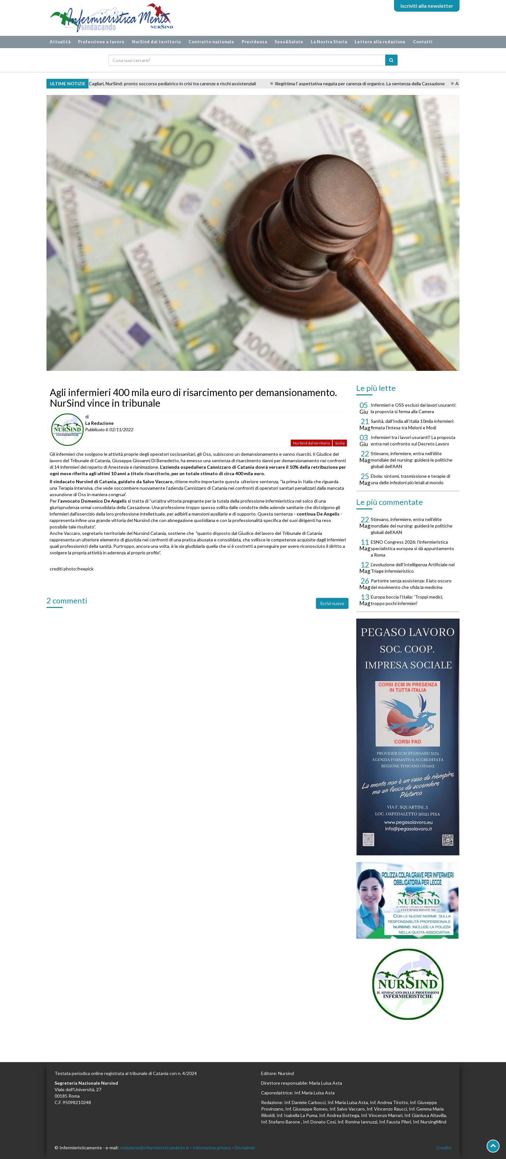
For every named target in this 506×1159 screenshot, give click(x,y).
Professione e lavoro (101, 41)
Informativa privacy (212, 1147)
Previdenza (254, 41)
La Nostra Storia (329, 41)
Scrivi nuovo (332, 603)
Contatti (423, 41)
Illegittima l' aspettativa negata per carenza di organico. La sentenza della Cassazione (373, 83)
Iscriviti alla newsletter (426, 6)
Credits (443, 1147)
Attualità (60, 41)
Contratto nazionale (211, 41)
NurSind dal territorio (156, 41)
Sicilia (340, 443)
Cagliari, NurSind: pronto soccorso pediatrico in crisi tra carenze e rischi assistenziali (185, 83)
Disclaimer (245, 1147)
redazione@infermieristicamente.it (154, 1147)
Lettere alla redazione (380, 41)
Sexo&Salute (289, 41)
